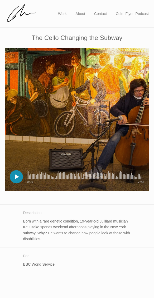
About (80, 14)
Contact (100, 14)
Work (62, 14)
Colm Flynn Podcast (132, 14)
